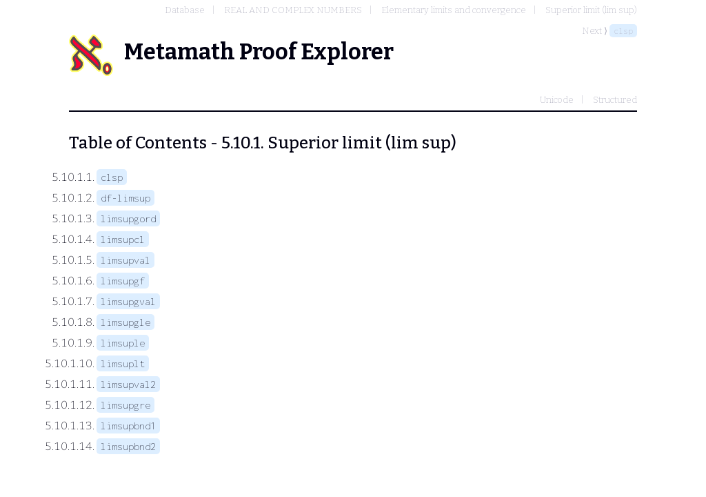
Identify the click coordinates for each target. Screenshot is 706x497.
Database (185, 10)
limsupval (125, 260)
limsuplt (123, 363)
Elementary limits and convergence (453, 10)
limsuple (123, 343)
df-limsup (125, 198)
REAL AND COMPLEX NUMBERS (293, 10)
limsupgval (128, 301)
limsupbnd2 (128, 446)
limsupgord (128, 218)
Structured (615, 100)
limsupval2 (128, 384)
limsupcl (123, 239)
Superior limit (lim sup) (591, 10)
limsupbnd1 (128, 425)
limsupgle (125, 322)
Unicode (557, 100)
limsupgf (123, 280)
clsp (623, 30)
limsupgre (125, 405)
